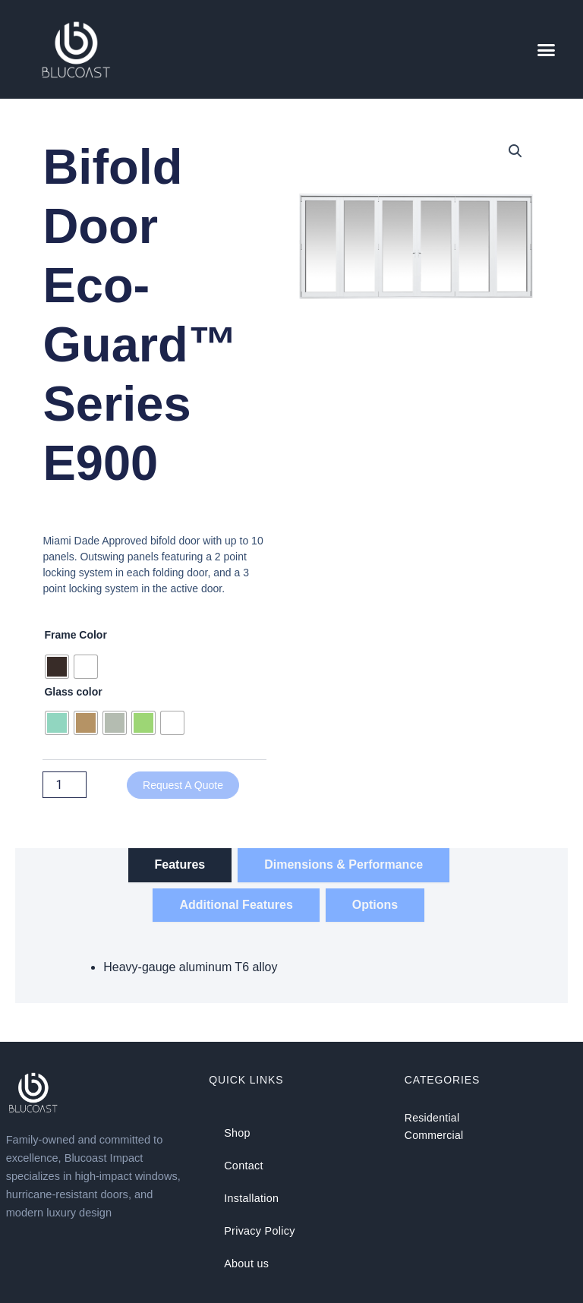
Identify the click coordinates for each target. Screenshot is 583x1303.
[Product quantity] (65, 784)
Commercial (434, 1135)
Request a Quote (183, 785)
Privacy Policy (258, 1230)
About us (246, 1262)
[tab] (180, 865)
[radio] (57, 666)
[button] (546, 49)
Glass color (73, 692)
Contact (243, 1165)
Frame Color (75, 635)
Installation (251, 1197)
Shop (237, 1133)
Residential (432, 1118)
